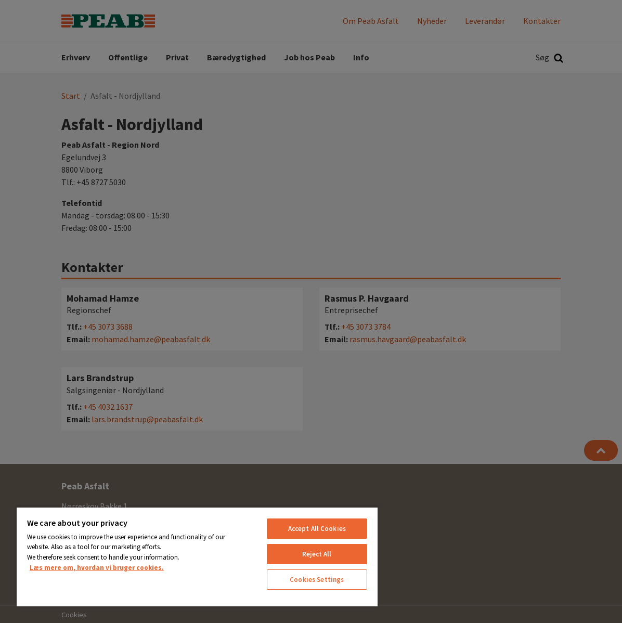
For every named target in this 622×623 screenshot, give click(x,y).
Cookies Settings (317, 579)
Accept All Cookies (317, 528)
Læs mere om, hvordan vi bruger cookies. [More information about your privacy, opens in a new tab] (97, 567)
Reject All (316, 554)
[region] (197, 556)
